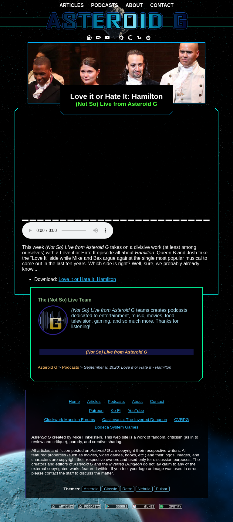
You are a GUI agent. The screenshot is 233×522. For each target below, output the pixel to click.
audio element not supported (67, 230)
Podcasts (70, 367)
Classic (110, 489)
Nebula (144, 489)
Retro (127, 489)
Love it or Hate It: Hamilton (87, 279)
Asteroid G (47, 367)
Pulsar (161, 489)
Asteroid (91, 489)
